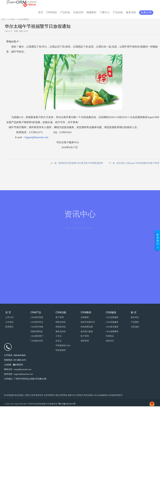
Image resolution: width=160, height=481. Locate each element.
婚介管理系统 (61, 395)
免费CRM (71, 395)
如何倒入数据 (87, 331)
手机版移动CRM (63, 345)
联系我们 (9, 327)
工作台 (59, 336)
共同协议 (110, 336)
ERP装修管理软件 (115, 395)
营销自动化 (61, 327)
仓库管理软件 (49, 395)
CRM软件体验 (36, 327)
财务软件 (39, 395)
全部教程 (85, 317)
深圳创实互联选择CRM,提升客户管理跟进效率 (80, 163)
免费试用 (146, 12)
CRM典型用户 (36, 336)
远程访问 (110, 341)
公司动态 (9, 322)
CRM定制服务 (112, 317)
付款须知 (135, 327)
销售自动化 (61, 322)
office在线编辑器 (101, 395)
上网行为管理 (29, 395)
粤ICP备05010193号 (67, 404)
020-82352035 (20, 355)
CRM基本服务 (112, 327)
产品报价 (135, 322)
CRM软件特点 (36, 322)
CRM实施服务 (112, 322)
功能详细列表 (36, 331)
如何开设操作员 (88, 322)
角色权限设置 (87, 327)
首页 (3, 19)
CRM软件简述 (36, 317)
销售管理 (85, 341)
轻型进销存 (61, 350)
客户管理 (85, 336)
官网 (16, 31)
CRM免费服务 (23, 19)
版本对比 (135, 317)
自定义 (59, 341)
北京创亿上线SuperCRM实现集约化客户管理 (137, 163)
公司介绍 (9, 317)
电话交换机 (19, 395)
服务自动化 (61, 331)
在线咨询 (18, 364)
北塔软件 (79, 395)
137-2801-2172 (19, 360)
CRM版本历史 (36, 341)
